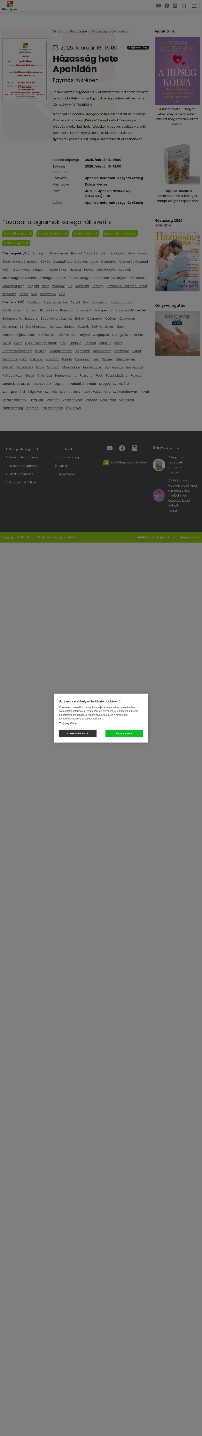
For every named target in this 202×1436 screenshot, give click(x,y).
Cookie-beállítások (78, 733)
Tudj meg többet (68, 723)
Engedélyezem (124, 733)
